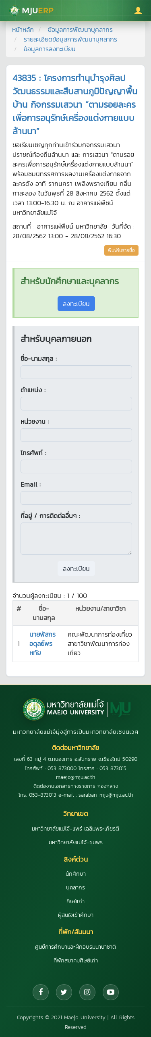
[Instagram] (87, 992)
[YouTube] (111, 992)
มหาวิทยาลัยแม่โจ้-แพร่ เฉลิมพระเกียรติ (75, 829)
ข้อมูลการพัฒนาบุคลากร (80, 29)
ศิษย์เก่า (75, 901)
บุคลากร (75, 887)
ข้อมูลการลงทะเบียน (50, 49)
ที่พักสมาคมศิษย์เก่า (76, 960)
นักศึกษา (76, 874)
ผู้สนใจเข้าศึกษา (75, 915)
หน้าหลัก (23, 29)
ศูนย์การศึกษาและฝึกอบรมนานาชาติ (75, 947)
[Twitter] (64, 992)
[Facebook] (41, 992)
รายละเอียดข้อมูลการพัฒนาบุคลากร (70, 39)
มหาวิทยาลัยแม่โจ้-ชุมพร (76, 842)
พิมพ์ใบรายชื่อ (121, 250)
